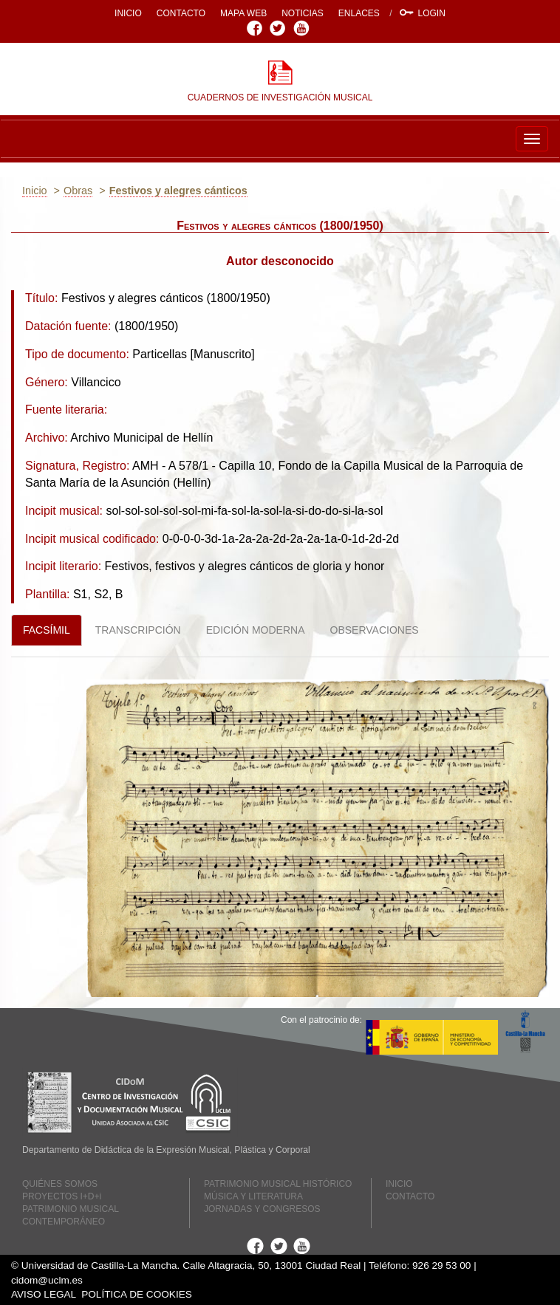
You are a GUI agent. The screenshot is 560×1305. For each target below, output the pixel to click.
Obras (78, 190)
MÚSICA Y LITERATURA (253, 1196)
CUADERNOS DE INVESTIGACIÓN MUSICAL (280, 97)
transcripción (138, 630)
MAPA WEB (243, 13)
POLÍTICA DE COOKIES (136, 1294)
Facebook (257, 27)
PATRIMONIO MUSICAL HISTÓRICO (278, 1184)
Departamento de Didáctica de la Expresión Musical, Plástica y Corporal (166, 1150)
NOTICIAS (302, 13)
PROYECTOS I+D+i (61, 1196)
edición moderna (255, 630)
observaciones (374, 630)
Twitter (280, 27)
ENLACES (359, 13)
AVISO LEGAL (43, 1294)
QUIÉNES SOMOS (60, 1184)
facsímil (46, 630)
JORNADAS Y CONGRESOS (262, 1209)
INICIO (128, 13)
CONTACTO (181, 13)
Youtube (303, 27)
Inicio (34, 190)
